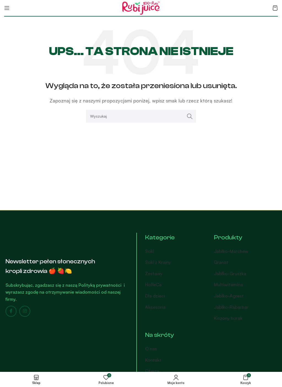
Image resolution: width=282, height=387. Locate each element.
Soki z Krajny (158, 262)
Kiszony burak (228, 318)
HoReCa (153, 284)
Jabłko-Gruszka (230, 273)
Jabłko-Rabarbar (231, 307)
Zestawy (153, 273)
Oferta (152, 371)
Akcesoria (155, 307)
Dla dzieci (155, 296)
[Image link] (34, 240)
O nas (151, 348)
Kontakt (153, 360)
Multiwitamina (228, 284)
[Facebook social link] (11, 311)
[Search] (141, 116)
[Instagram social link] (24, 311)
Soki (149, 251)
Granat (221, 262)
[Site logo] (141, 7)
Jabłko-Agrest (229, 296)
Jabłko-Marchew (231, 251)
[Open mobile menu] (6, 7)
